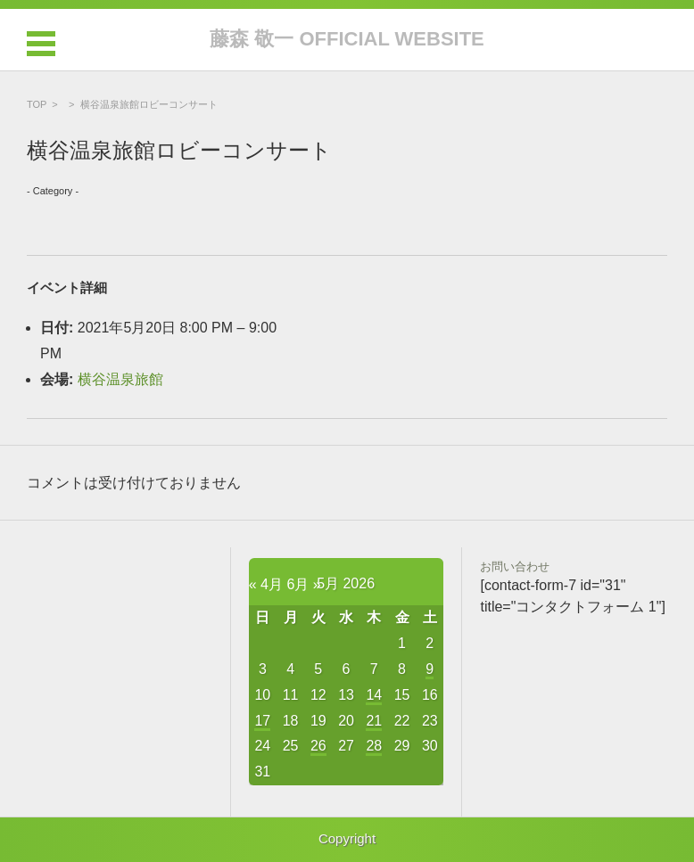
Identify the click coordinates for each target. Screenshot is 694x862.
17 (262, 720)
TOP (36, 104)
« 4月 (266, 584)
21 (374, 720)
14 (374, 694)
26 (318, 745)
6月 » (303, 584)
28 (374, 745)
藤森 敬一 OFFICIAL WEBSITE (347, 39)
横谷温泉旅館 (120, 379)
